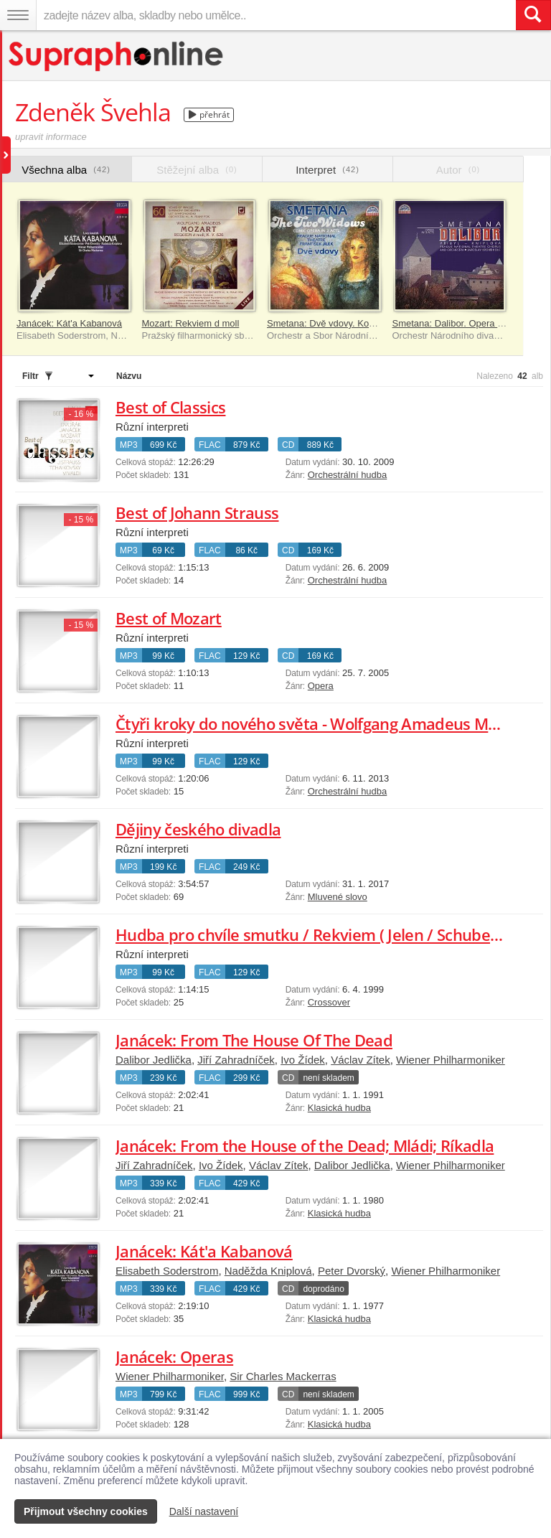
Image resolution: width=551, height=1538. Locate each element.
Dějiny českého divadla (198, 829)
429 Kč (246, 1183)
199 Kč (163, 867)
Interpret (327, 170)
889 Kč (320, 445)
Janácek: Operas (174, 1356)
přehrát (209, 114)
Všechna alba (66, 170)
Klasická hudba (339, 1107)
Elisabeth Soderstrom (167, 1271)
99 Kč (163, 656)
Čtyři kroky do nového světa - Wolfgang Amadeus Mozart (321, 723)
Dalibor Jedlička (154, 1060)
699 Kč (163, 445)
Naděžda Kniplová (268, 1271)
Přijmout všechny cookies (86, 1511)
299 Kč (246, 1078)
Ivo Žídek (303, 1060)
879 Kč (246, 445)
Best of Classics (170, 407)
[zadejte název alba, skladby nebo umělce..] (276, 15)
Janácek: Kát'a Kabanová (69, 323)
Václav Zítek (360, 1060)
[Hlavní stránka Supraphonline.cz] (116, 56)
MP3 (129, 445)
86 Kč (246, 550)
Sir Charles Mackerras (283, 1376)
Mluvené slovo (337, 896)
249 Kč (246, 867)
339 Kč (163, 1183)
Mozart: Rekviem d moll (191, 323)
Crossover (329, 1002)
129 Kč (246, 656)
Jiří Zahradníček (236, 1060)
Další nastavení (204, 1511)
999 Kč (246, 1394)
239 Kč (163, 1078)
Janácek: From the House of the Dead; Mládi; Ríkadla (305, 1145)
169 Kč (320, 550)
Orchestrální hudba (347, 474)
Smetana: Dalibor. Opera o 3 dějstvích (471, 323)
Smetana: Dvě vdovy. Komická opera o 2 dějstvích (371, 323)
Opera (321, 685)
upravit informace (51, 136)
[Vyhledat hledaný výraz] (533, 15)
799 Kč (163, 1394)
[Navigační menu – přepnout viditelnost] (18, 15)
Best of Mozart (169, 618)
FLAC (210, 445)
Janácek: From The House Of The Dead (254, 1040)
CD (288, 445)
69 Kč (163, 550)
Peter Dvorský (351, 1271)
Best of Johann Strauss (197, 512)
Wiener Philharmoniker (450, 1060)
